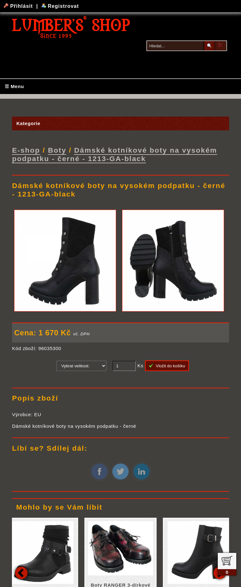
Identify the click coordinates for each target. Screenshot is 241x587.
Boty (57, 150)
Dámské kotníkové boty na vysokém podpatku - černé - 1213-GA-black (114, 154)
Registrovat (60, 6)
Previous (21, 572)
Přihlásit (19, 6)
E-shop (26, 150)
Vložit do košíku (167, 365)
